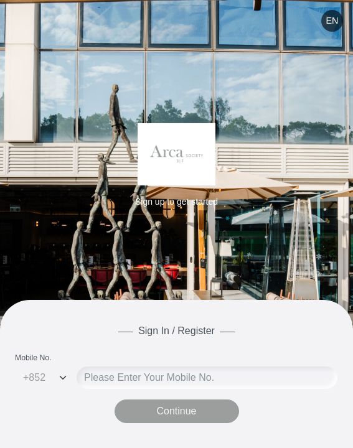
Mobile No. (33, 357)
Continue (176, 411)
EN (332, 21)
